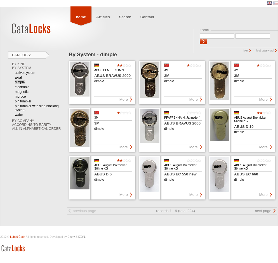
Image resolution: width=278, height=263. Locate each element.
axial (18, 77)
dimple (20, 82)
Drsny (71, 236)
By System (21, 68)
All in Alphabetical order (36, 129)
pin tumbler (23, 101)
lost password (265, 50)
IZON (81, 236)
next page (263, 211)
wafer (19, 115)
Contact (147, 17)
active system (25, 73)
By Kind (18, 64)
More (123, 99)
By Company (23, 121)
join (246, 50)
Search (125, 17)
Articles (103, 17)
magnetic (22, 92)
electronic (22, 87)
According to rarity (31, 125)
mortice (20, 96)
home (81, 17)
